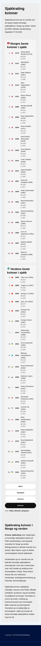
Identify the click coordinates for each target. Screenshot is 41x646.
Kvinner (20, 505)
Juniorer (20, 499)
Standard (20, 492)
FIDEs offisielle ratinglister (19, 510)
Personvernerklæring (23, 635)
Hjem (20, 486)
